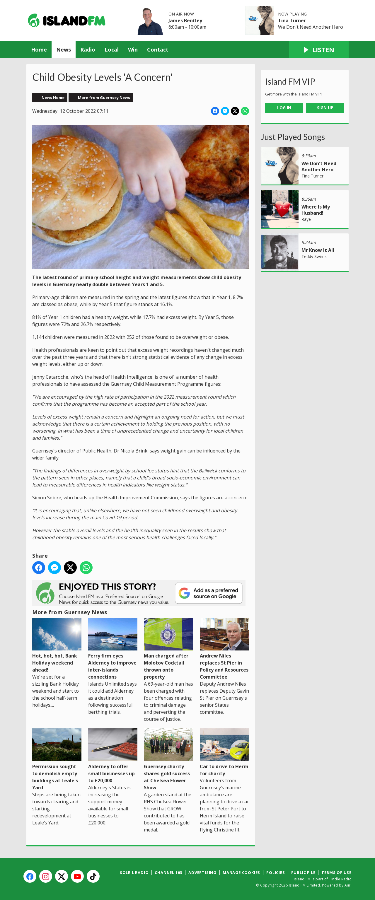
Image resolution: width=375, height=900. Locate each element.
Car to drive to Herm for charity (224, 752)
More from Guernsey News (104, 97)
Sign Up (325, 107)
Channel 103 (168, 872)
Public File (303, 872)
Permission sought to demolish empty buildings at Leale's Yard (56, 759)
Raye (306, 219)
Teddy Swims (314, 256)
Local (112, 49)
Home (39, 49)
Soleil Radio (134, 872)
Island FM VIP (290, 81)
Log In (284, 107)
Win (133, 49)
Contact (157, 49)
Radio (87, 49)
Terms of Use (336, 872)
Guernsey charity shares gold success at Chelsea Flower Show (168, 759)
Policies (275, 872)
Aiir (348, 885)
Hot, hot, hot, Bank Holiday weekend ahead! (56, 645)
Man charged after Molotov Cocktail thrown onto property (168, 648)
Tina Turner (292, 20)
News (63, 49)
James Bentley (185, 20)
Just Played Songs (293, 137)
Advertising (202, 872)
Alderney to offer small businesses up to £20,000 (112, 756)
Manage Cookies (241, 872)
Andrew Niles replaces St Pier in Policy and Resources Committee (224, 648)
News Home (53, 97)
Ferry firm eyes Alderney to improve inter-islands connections (112, 648)
